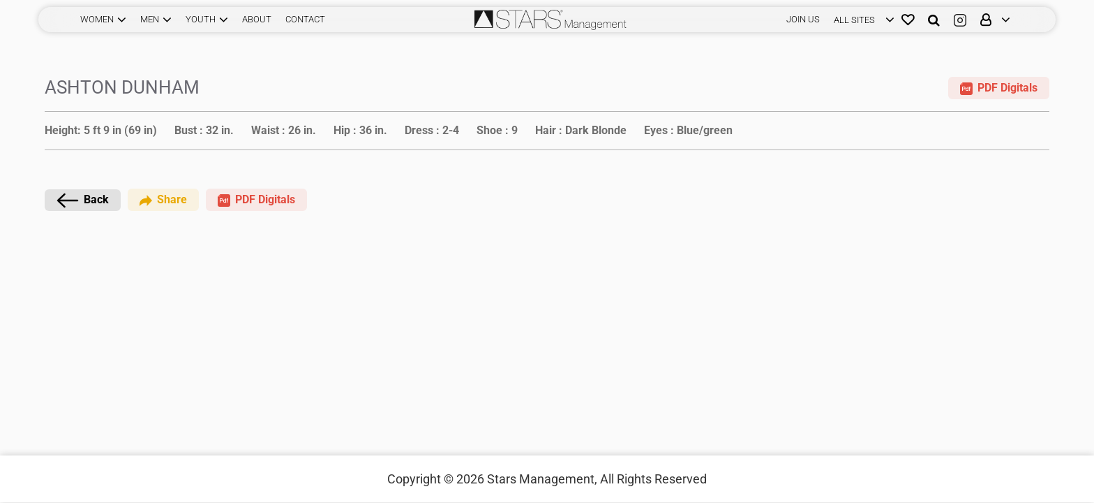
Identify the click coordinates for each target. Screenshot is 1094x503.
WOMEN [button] (97, 19)
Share (163, 199)
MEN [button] (149, 19)
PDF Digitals (998, 88)
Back (83, 200)
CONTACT (305, 19)
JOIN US (803, 19)
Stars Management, (542, 479)
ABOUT (256, 19)
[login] (860, 19)
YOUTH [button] (201, 19)
